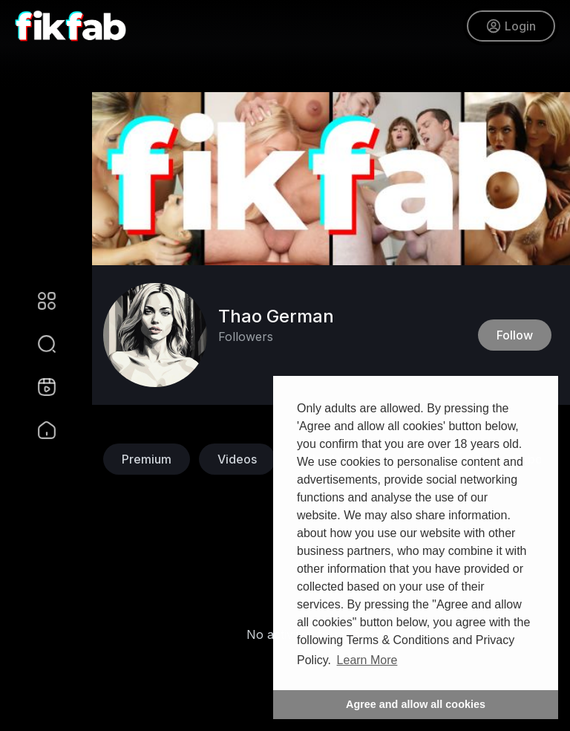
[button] (37, 344)
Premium (146, 459)
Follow (515, 335)
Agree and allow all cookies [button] (415, 704)
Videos (237, 459)
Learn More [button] (367, 660)
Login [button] (511, 26)
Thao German (276, 316)
